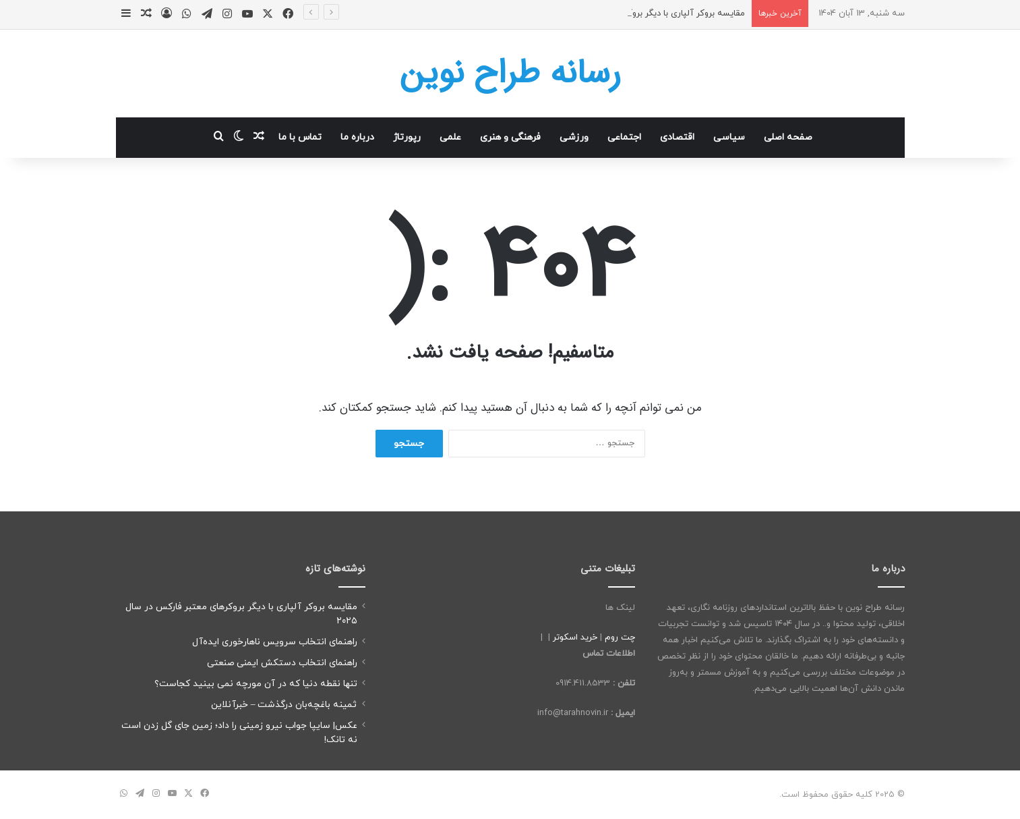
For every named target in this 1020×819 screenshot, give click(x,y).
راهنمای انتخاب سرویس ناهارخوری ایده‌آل (274, 642)
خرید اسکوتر (575, 637)
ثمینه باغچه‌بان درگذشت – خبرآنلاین (284, 704)
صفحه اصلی (788, 137)
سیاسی (729, 137)
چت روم (620, 637)
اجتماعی (624, 137)
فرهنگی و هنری (510, 137)
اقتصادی (677, 137)
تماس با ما (300, 137)
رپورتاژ (407, 137)
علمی (450, 137)
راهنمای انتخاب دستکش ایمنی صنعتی (282, 662)
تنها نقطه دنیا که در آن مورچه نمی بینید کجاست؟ (255, 683)
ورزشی (574, 137)
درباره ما (357, 137)
